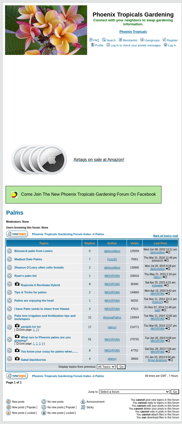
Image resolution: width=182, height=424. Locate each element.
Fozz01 (112, 259)
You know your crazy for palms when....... (49, 351)
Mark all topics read (165, 235)
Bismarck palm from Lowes (33, 251)
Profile (97, 45)
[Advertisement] (82, 96)
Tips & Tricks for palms (30, 292)
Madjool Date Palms (28, 259)
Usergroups (150, 40)
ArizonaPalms (112, 317)
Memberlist (128, 40)
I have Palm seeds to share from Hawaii (41, 308)
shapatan (157, 285)
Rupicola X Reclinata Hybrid (40, 285)
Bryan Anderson (157, 360)
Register (170, 40)
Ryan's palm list (25, 275)
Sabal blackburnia (33, 359)
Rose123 (157, 302)
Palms (14, 212)
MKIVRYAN (112, 275)
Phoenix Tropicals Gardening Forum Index (61, 234)
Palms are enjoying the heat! (34, 300)
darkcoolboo (112, 251)
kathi (157, 310)
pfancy (157, 277)
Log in (170, 45)
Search (109, 40)
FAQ (94, 40)
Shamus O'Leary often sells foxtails (39, 267)
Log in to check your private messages (134, 45)
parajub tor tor (31, 326)
